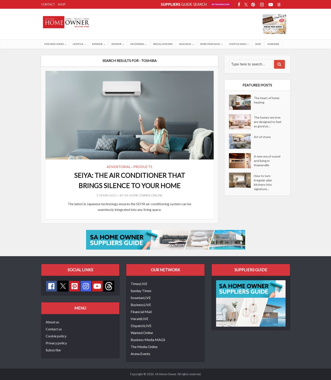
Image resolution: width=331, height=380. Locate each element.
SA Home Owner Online (144, 195)
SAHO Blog (185, 44)
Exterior (97, 44)
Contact (48, 4)
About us (52, 322)
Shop (62, 4)
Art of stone (262, 137)
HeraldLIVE (139, 319)
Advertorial (119, 167)
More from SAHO (210, 44)
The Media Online (144, 347)
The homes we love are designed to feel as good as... (267, 122)
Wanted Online (142, 333)
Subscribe (273, 44)
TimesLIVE (139, 284)
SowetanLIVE (141, 298)
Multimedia (137, 44)
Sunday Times (141, 291)
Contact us (54, 329)
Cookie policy (56, 336)
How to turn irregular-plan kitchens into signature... (263, 182)
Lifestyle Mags (237, 44)
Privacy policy (56, 343)
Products (142, 167)
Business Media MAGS (148, 340)
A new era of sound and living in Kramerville (267, 160)
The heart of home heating (266, 100)
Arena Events (140, 354)
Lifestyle (78, 44)
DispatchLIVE (141, 326)
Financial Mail (141, 312)
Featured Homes (54, 44)
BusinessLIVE (141, 305)
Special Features (163, 44)
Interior (116, 44)
